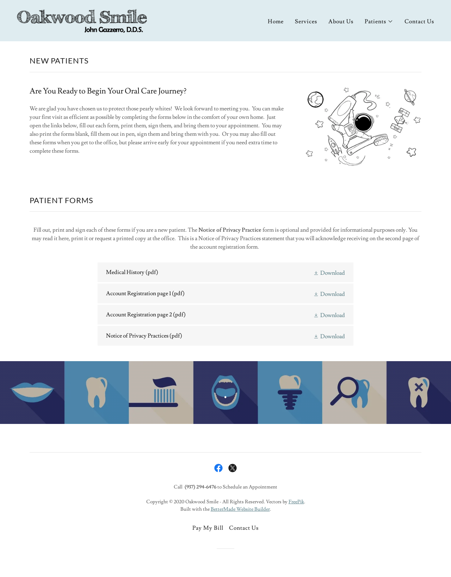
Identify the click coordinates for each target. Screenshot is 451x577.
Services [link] (306, 21)
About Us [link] (340, 21)
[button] (379, 21)
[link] (82, 19)
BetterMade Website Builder (240, 509)
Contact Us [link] (419, 21)
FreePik (296, 502)
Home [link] (276, 21)
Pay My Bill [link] (207, 528)
